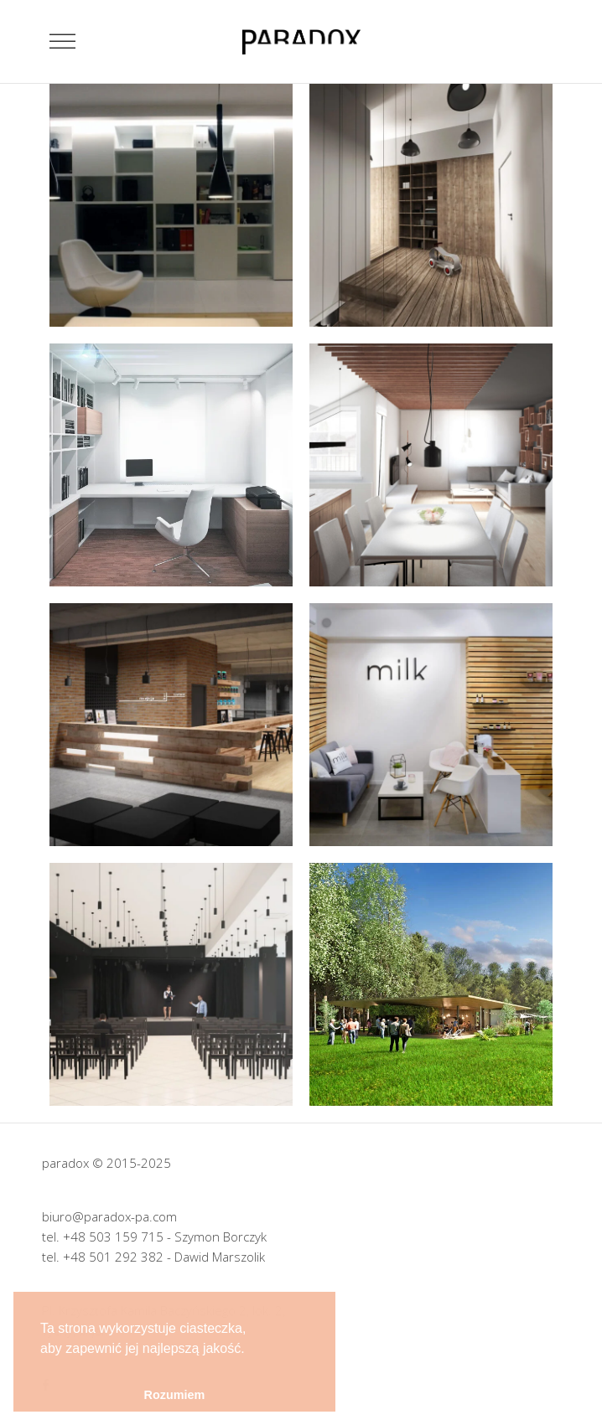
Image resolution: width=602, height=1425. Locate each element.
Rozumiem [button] (174, 1395)
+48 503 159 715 (113, 1236)
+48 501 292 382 (113, 1256)
